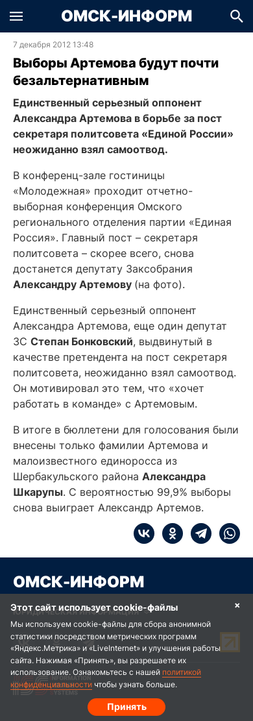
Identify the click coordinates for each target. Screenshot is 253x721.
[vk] (144, 533)
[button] (16, 16)
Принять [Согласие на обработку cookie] (127, 706)
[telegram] (197, 533)
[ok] (168, 533)
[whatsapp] (225, 533)
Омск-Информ (126, 16)
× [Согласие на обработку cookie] (237, 604)
